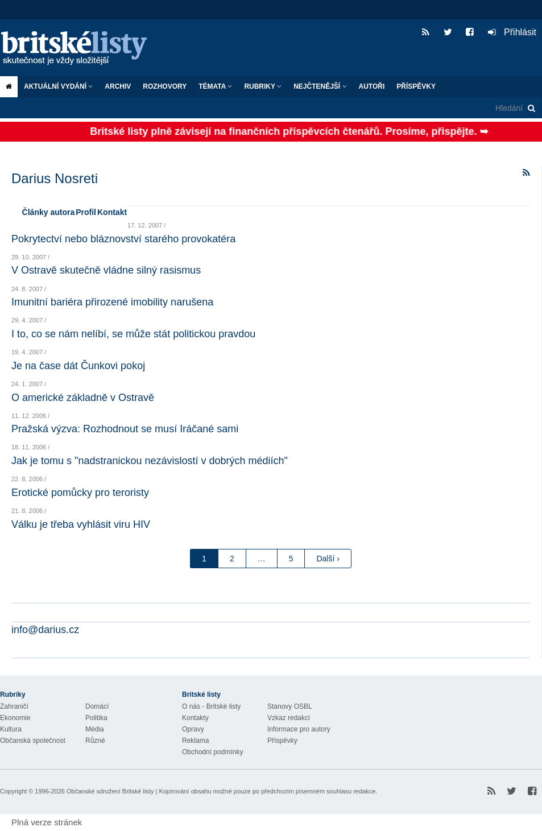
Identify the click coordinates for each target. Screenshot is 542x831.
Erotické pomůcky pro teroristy (80, 492)
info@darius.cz (45, 629)
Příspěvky (416, 86)
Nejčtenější (319, 86)
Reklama (195, 741)
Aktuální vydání (58, 86)
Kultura (11, 729)
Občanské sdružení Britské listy (110, 791)
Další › (327, 558)
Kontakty (195, 718)
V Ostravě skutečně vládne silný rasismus (106, 270)
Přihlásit (512, 32)
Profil (86, 212)
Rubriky (263, 86)
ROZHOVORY (165, 86)
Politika (96, 718)
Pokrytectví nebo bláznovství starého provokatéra (123, 239)
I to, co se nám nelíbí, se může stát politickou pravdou (133, 334)
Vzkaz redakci (288, 718)
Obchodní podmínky (212, 752)
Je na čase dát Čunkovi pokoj (78, 365)
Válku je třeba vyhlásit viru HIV (80, 524)
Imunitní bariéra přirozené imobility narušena (112, 302)
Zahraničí (14, 706)
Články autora (48, 212)
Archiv (118, 86)
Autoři (372, 86)
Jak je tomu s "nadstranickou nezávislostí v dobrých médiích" (149, 460)
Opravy (193, 729)
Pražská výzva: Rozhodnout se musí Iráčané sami (124, 429)
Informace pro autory (298, 729)
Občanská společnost (32, 741)
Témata (215, 86)
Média (94, 729)
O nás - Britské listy (211, 706)
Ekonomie (15, 718)
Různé (95, 741)
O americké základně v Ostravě (82, 397)
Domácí (97, 706)
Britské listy (79, 49)
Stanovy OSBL (289, 706)
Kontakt (112, 212)
